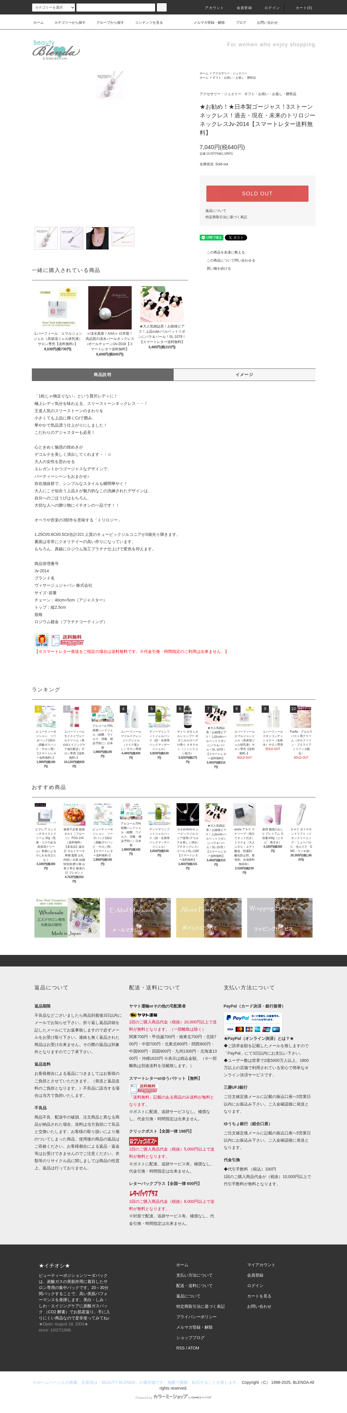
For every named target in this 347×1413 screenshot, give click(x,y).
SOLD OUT (257, 194)
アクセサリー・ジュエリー (229, 73)
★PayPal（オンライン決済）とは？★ (259, 1038)
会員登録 (241, 8)
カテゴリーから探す (66, 23)
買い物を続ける (215, 268)
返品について (215, 211)
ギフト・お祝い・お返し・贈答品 (234, 77)
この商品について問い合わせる (227, 260)
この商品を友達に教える (222, 252)
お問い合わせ (264, 23)
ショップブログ (190, 1337)
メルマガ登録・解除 (206, 23)
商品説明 (103, 374)
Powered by (173, 1397)
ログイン (269, 8)
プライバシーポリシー (196, 1316)
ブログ (237, 23)
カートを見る (259, 1296)
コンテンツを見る (145, 23)
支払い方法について (194, 1275)
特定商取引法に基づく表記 (226, 217)
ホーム (38, 23)
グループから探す (106, 23)
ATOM (193, 1348)
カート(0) (301, 8)
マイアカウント (261, 1264)
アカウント (211, 8)
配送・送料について (194, 1285)
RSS (180, 1348)
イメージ (245, 374)
